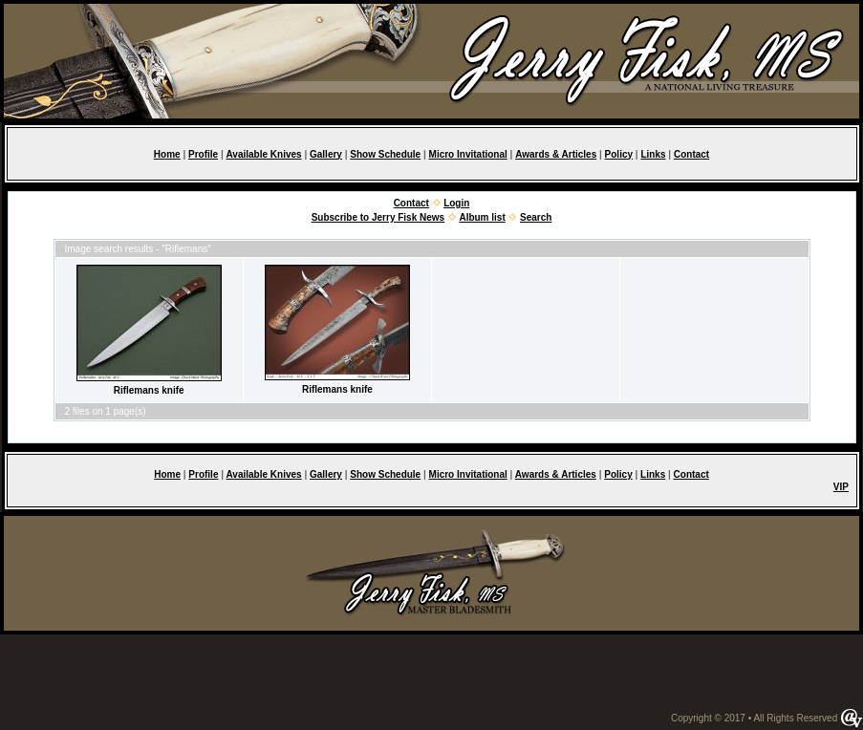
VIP (841, 487)
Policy (619, 154)
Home (167, 154)
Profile (203, 154)
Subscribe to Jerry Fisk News (378, 217)
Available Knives (263, 154)
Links (652, 154)
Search (535, 217)
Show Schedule (385, 154)
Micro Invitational (468, 154)
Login (456, 203)
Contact (691, 154)
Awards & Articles (555, 154)
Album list (482, 217)
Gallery (326, 154)
